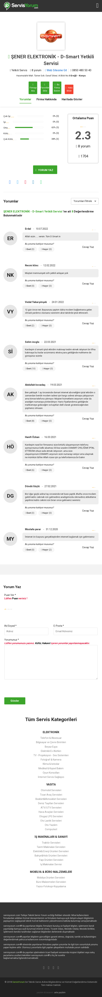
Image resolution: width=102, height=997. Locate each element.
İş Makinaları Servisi (51, 864)
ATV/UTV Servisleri (51, 807)
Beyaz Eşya (51, 746)
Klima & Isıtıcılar (51, 764)
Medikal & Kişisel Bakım (51, 768)
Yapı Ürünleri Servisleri (51, 860)
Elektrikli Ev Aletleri (51, 751)
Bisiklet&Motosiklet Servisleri (51, 799)
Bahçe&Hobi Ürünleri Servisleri (51, 855)
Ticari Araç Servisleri (51, 794)
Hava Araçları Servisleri (51, 812)
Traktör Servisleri (51, 842)
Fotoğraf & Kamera (51, 759)
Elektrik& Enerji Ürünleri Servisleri (51, 851)
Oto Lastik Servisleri (51, 820)
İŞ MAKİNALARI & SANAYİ (51, 836)
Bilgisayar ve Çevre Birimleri (51, 742)
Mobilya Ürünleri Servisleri (51, 877)
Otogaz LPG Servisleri (51, 816)
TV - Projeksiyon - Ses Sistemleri (51, 755)
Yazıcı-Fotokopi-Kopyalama (51, 886)
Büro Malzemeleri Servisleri (51, 882)
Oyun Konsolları (51, 772)
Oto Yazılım (51, 825)
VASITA (51, 784)
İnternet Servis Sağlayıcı (51, 777)
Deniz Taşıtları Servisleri (51, 803)
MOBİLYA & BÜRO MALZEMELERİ (51, 871)
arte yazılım (59, 992)
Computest (51, 829)
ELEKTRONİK (51, 732)
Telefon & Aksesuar (51, 738)
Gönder (15, 700)
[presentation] (29, 688)
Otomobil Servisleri (51, 790)
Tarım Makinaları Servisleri (51, 847)
